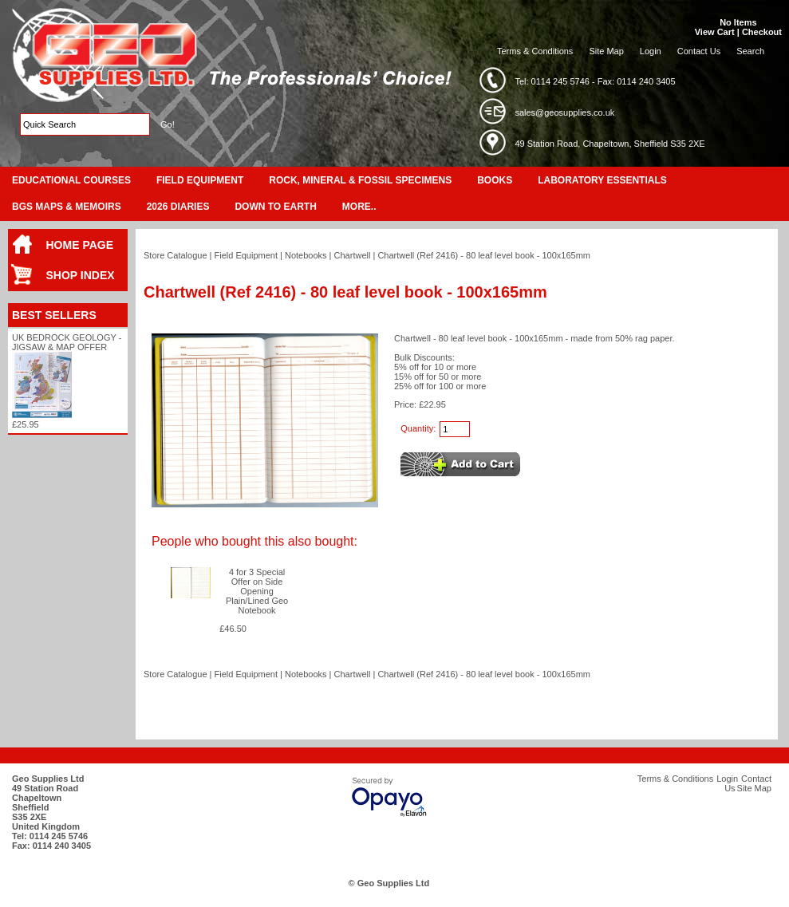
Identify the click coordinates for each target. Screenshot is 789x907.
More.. (359, 206)
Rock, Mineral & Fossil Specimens (360, 180)
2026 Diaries (178, 206)
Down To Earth (275, 206)
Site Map (606, 51)
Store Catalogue (175, 255)
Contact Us (698, 51)
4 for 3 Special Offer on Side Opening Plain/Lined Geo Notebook (257, 591)
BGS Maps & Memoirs (66, 206)
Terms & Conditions (535, 51)
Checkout (762, 32)
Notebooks (306, 255)
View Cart (715, 32)
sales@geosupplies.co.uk (564, 112)
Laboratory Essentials (602, 180)
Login (650, 51)
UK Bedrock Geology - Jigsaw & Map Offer (66, 342)
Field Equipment (199, 180)
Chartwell (352, 255)
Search (750, 51)
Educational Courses (71, 180)
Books (494, 180)
